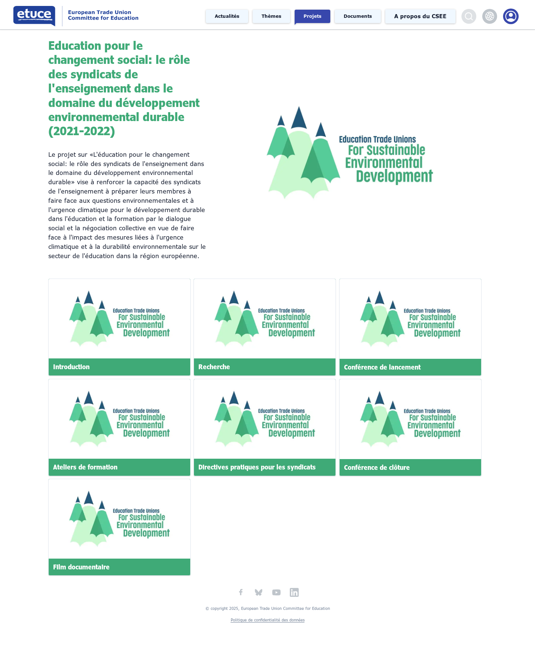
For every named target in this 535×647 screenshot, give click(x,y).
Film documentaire (81, 567)
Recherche (214, 366)
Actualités (227, 16)
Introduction (71, 366)
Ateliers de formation (85, 466)
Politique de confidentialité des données (268, 620)
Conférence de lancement (382, 366)
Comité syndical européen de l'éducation (101, 14)
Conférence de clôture (377, 466)
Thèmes (271, 16)
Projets (312, 16)
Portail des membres (511, 16)
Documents (358, 16)
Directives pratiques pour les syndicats (257, 466)
